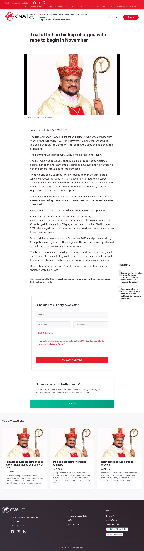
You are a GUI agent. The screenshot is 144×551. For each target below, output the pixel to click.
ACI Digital (81, 6)
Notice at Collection (114, 534)
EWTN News (38, 6)
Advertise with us (73, 524)
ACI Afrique (101, 6)
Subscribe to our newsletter (77, 516)
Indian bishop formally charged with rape (71, 463)
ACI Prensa (59, 6)
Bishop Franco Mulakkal (79, 279)
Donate (131, 17)
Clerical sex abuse (58, 279)
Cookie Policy (111, 520)
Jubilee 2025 (82, 15)
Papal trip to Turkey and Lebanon (55, 19)
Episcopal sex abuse (100, 279)
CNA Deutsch (122, 6)
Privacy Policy (56, 344)
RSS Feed (70, 520)
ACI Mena (111, 6)
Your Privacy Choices (117, 529)
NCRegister (134, 6)
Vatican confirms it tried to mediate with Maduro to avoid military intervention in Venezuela (131, 293)
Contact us (15, 522)
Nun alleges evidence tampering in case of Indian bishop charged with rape (23, 465)
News (42, 15)
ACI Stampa (69, 6)
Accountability (42, 279)
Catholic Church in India (41, 282)
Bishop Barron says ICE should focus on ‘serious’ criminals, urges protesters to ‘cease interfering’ (131, 277)
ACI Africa (90, 6)
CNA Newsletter (66, 15)
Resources (52, 15)
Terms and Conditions (114, 524)
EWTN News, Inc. (32, 517)
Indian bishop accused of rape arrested (116, 463)
